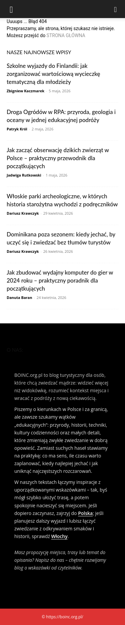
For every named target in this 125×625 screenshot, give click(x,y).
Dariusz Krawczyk (23, 213)
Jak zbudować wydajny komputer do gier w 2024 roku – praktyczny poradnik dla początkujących (60, 280)
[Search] (115, 9)
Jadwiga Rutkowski (24, 175)
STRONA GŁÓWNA (66, 35)
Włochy (59, 536)
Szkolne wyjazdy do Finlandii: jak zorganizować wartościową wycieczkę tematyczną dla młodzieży (53, 73)
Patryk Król (17, 128)
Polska (85, 513)
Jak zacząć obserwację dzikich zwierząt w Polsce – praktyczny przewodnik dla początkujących (58, 158)
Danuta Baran (19, 297)
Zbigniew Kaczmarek (25, 90)
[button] (11, 9)
